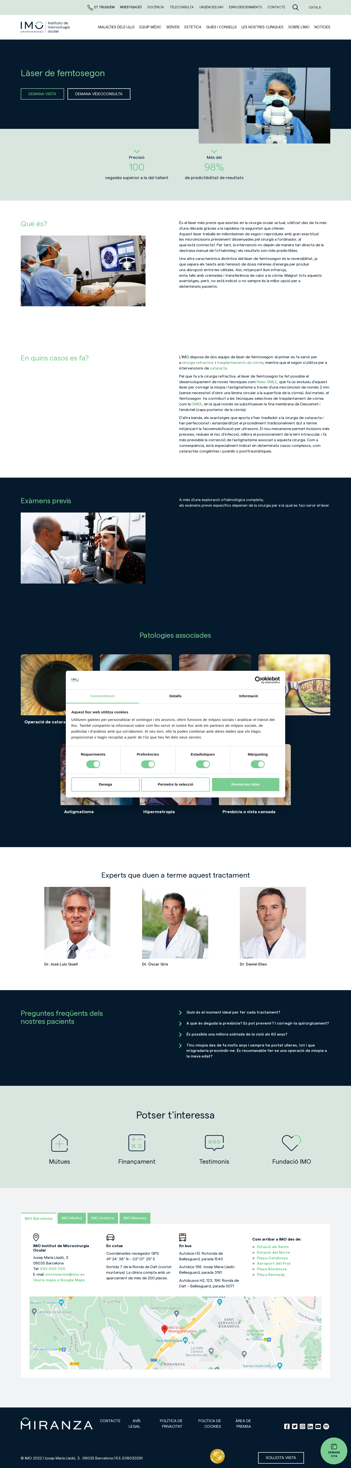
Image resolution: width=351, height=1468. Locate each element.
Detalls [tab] (175, 696)
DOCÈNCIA (156, 7)
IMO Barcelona (38, 1219)
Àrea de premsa (243, 1423)
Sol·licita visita (281, 1458)
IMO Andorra (102, 1218)
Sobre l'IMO (299, 27)
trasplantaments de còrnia (240, 363)
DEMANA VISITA (42, 94)
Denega (105, 784)
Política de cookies (209, 1423)
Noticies (322, 27)
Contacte (276, 7)
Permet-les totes (245, 784)
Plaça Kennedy (271, 1275)
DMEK (196, 404)
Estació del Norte (273, 1252)
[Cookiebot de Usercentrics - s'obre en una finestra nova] (258, 680)
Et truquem (101, 7)
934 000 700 (52, 1269)
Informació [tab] (248, 696)
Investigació (131, 7)
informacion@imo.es (65, 1274)
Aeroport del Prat (274, 1263)
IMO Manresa (135, 1218)
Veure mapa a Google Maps (59, 1280)
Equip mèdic (150, 27)
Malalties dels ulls (116, 27)
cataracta (218, 368)
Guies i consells (221, 27)
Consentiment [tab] (102, 696)
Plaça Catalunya (272, 1258)
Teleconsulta (182, 7)
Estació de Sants (273, 1247)
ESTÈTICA (193, 27)
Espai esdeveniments (246, 7)
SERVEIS (173, 27)
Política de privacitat (171, 1423)
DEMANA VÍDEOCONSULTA (99, 94)
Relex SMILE (267, 382)
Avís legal (134, 1423)
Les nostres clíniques (262, 27)
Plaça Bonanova (272, 1269)
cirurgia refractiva (197, 363)
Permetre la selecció (175, 784)
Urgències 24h (211, 7)
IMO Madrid (72, 1218)
